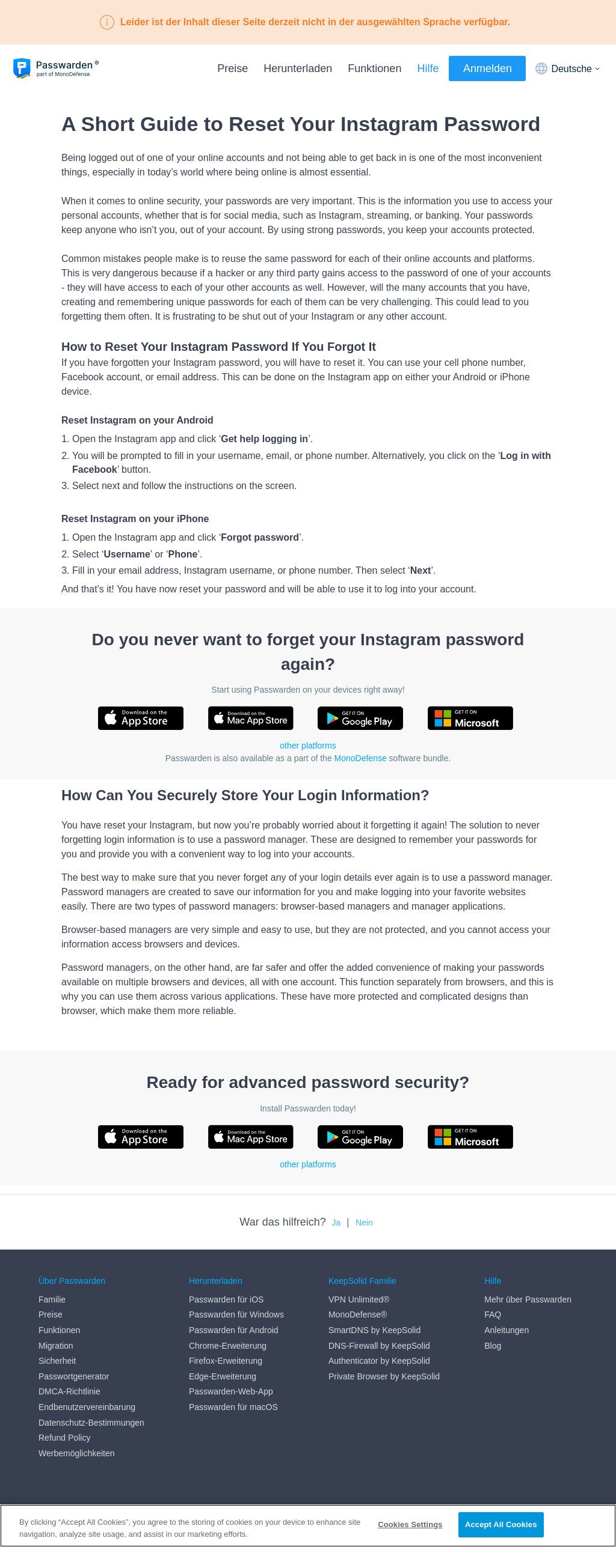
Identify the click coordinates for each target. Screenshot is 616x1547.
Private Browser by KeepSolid (384, 1376)
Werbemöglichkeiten (76, 1453)
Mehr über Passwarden (527, 1299)
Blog (492, 1346)
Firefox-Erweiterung (225, 1361)
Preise (232, 68)
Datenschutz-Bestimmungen (91, 1422)
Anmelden (487, 68)
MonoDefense (360, 758)
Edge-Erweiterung (222, 1376)
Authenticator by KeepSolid (379, 1361)
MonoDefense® (357, 1315)
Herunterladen (297, 68)
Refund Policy (64, 1437)
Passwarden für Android (234, 1330)
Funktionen (374, 68)
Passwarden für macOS (233, 1407)
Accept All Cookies (501, 1524)
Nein (364, 1222)
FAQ (492, 1315)
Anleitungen (506, 1330)
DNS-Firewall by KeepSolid (379, 1346)
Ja (336, 1222)
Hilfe (428, 68)
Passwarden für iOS (226, 1299)
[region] (308, 1525)
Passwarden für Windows (236, 1315)
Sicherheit (57, 1361)
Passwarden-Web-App (231, 1392)
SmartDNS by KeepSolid (374, 1330)
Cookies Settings (410, 1524)
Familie (52, 1299)
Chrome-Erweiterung (227, 1346)
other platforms (308, 745)
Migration (55, 1346)
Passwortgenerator (73, 1376)
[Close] (597, 1525)
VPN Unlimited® (358, 1299)
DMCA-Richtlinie (69, 1392)
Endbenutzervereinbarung (86, 1407)
